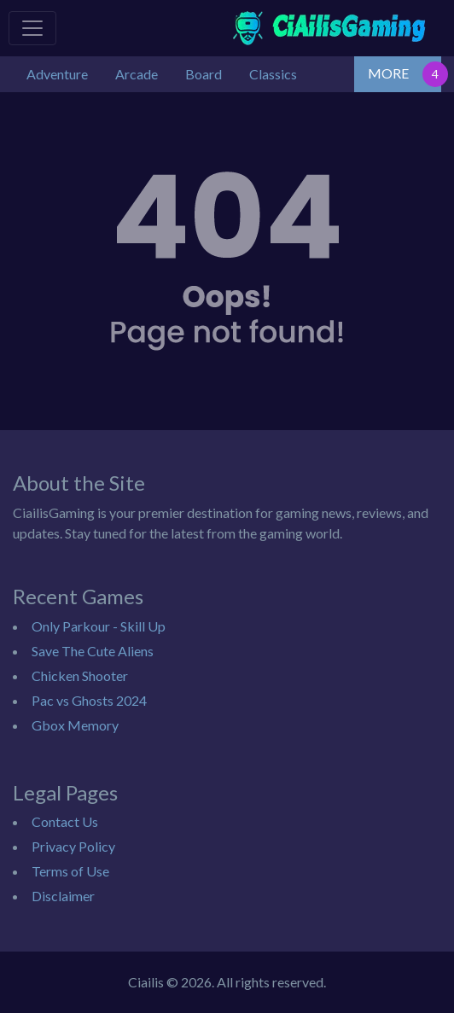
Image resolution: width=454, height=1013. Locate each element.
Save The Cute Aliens (93, 651)
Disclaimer (63, 896)
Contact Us (65, 821)
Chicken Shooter (80, 675)
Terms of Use (70, 871)
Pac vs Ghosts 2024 (89, 700)
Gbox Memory (75, 725)
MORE (388, 73)
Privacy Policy (73, 846)
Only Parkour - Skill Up (99, 626)
